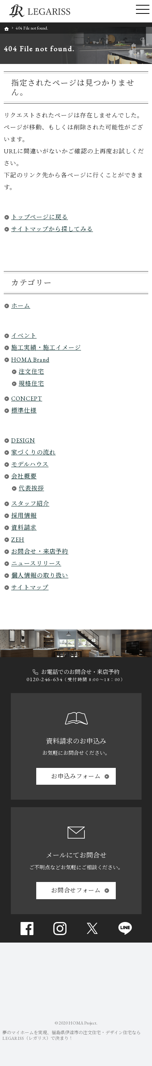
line (125, 928)
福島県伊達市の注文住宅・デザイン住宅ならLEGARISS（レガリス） (71, 1035)
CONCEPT (26, 398)
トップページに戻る (39, 217)
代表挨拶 (31, 488)
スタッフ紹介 (30, 504)
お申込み (75, 776)
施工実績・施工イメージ (46, 348)
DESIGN (23, 440)
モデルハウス (30, 464)
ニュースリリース (36, 563)
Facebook (27, 928)
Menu (142, 11)
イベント (24, 336)
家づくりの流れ (33, 452)
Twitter (92, 928)
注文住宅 (31, 372)
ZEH (17, 539)
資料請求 (24, 528)
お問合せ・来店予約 (39, 551)
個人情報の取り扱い (39, 575)
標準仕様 (24, 410)
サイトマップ (30, 587)
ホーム (20, 306)
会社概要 (24, 476)
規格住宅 (31, 384)
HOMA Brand (30, 360)
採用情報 (24, 516)
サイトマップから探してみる (52, 229)
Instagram (59, 928)
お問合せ (75, 890)
